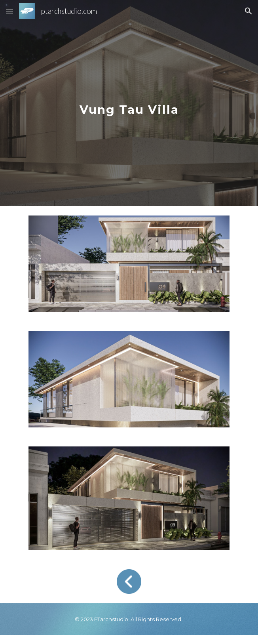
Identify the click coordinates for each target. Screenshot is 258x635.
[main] (128, 103)
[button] (9, 11)
